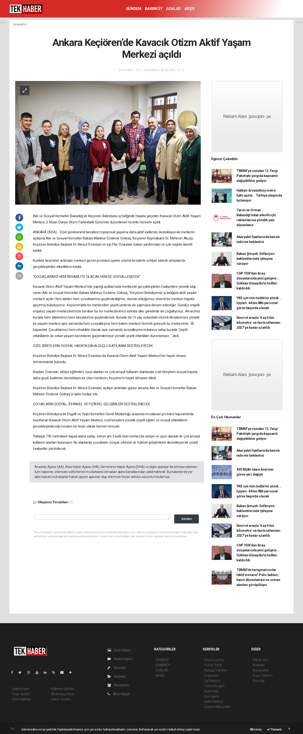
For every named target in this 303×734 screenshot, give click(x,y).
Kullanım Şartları (62, 689)
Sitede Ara (260, 660)
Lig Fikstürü (212, 681)
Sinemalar (211, 691)
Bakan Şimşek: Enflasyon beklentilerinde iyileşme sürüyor (255, 259)
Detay (256, 729)
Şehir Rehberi (213, 701)
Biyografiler (261, 670)
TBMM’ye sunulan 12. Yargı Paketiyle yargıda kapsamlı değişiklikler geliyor (257, 176)
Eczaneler (211, 675)
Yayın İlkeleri (21, 694)
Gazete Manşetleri (217, 707)
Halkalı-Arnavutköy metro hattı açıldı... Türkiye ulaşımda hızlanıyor (259, 195)
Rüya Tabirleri (262, 675)
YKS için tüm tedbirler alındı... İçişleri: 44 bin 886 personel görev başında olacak (258, 303)
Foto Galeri (119, 650)
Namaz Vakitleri (215, 670)
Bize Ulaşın (118, 694)
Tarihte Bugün (214, 686)
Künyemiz (118, 685)
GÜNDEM (133, 8)
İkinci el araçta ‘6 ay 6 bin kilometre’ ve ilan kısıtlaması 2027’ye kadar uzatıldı (258, 322)
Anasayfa (20, 24)
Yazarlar (116, 668)
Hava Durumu (214, 660)
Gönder (186, 519)
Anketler (259, 665)
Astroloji (258, 681)
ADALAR (173, 8)
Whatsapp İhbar (62, 694)
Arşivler (116, 676)
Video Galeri (120, 659)
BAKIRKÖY (153, 8)
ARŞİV (189, 8)
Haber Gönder (61, 699)
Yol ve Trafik (213, 665)
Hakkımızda (20, 689)
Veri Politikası (21, 699)
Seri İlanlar (211, 696)
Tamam (274, 729)
